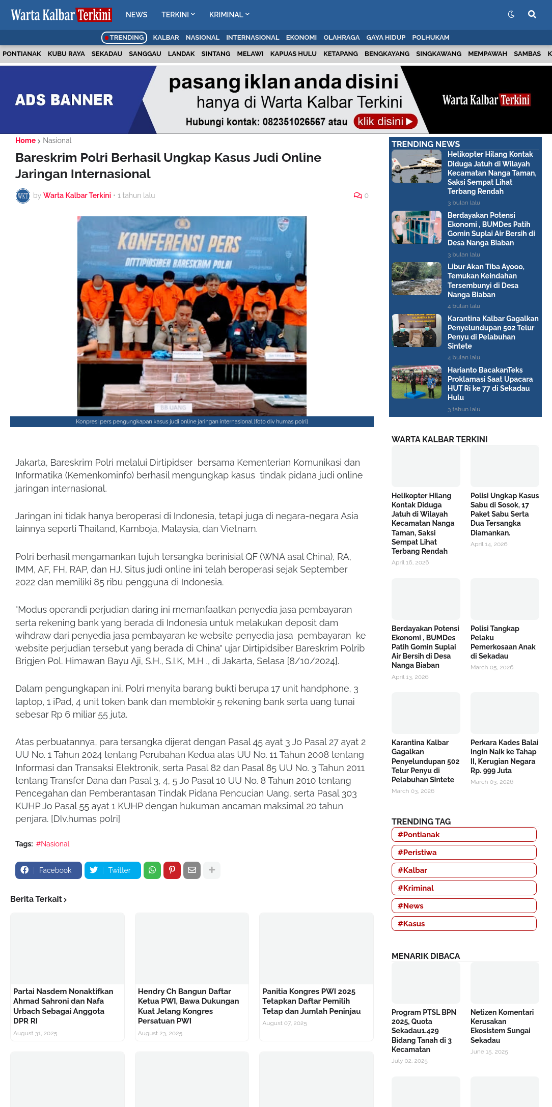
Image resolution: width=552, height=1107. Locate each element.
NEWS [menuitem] (136, 15)
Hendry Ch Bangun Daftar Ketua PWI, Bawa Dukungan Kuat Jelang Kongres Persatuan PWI (188, 1006)
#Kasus (411, 923)
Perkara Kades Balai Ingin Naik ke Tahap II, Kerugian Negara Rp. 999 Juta (505, 757)
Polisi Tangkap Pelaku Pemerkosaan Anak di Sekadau (503, 643)
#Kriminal (416, 888)
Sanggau (145, 54)
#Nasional (53, 844)
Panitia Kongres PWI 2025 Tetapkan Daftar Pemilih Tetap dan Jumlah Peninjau (311, 1001)
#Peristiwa (417, 852)
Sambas (527, 54)
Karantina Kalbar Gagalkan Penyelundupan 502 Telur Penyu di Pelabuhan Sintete (493, 333)
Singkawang (438, 54)
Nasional (202, 37)
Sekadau (107, 54)
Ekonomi (301, 37)
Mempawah (487, 54)
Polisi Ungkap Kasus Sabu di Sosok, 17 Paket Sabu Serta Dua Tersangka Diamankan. (505, 514)
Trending (124, 37)
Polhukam (431, 37)
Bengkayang (387, 54)
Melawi (250, 54)
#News (411, 906)
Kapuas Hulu (293, 54)
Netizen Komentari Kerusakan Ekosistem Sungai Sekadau (502, 1026)
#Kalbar (412, 870)
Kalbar (166, 37)
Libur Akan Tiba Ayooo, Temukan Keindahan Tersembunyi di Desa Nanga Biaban (486, 281)
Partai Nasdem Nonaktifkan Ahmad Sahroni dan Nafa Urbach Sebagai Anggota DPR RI (63, 1006)
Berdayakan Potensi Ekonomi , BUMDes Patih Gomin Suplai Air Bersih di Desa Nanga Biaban (491, 229)
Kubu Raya (66, 54)
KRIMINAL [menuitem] (226, 15)
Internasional (252, 37)
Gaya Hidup (386, 37)
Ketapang (340, 54)
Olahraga (341, 37)
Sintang (216, 54)
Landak (181, 54)
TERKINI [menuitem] (175, 15)
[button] (511, 14)
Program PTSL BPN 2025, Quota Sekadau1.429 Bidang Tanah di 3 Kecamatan (424, 1031)
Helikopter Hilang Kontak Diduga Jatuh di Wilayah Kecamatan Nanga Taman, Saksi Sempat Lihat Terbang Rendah (492, 172)
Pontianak (22, 54)
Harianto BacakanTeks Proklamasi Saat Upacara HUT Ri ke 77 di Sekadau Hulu (490, 384)
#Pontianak (418, 834)
